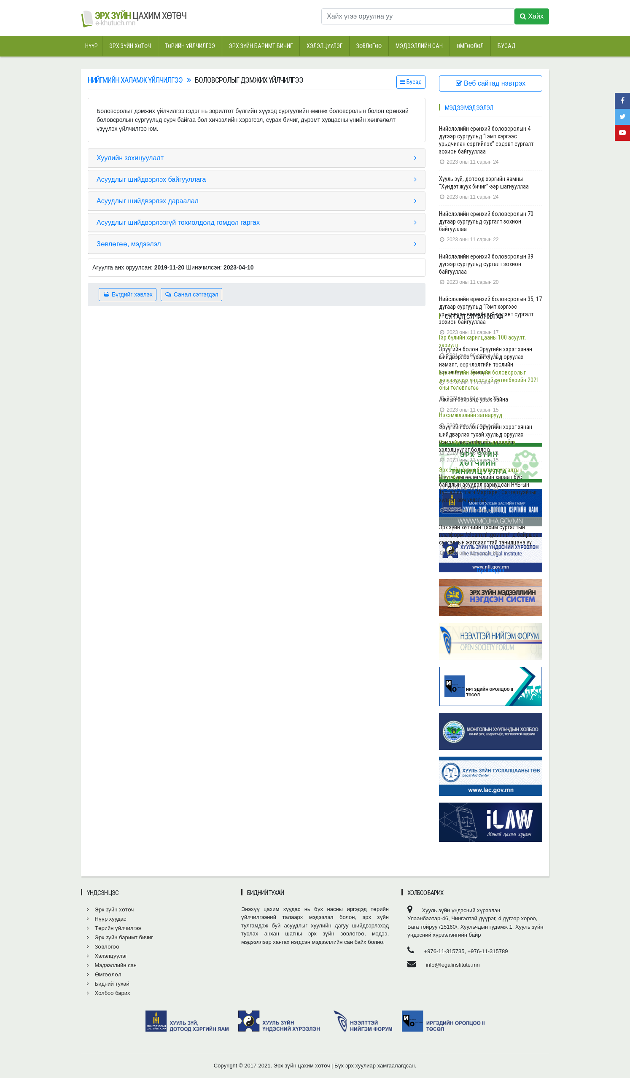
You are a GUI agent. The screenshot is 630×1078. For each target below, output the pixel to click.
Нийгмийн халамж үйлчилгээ (135, 79)
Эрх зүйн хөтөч (130, 46)
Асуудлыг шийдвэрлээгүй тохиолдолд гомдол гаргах (178, 222)
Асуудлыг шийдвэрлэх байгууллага (151, 179)
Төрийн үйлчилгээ (190, 46)
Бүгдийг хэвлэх (127, 294)
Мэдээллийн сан (419, 46)
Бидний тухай (108, 984)
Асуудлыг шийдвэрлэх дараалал (148, 201)
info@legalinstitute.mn (453, 965)
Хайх (532, 16)
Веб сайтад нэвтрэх (490, 83)
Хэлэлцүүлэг (324, 46)
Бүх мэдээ (490, 570)
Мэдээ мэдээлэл (469, 108)
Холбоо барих (108, 993)
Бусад (507, 46)
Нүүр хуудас (106, 919)
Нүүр (91, 46)
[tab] (256, 158)
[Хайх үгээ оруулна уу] (417, 16)
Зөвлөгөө (369, 46)
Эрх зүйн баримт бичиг (261, 46)
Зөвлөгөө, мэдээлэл (129, 244)
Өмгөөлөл (470, 46)
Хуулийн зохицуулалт (130, 158)
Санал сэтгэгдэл (191, 294)
